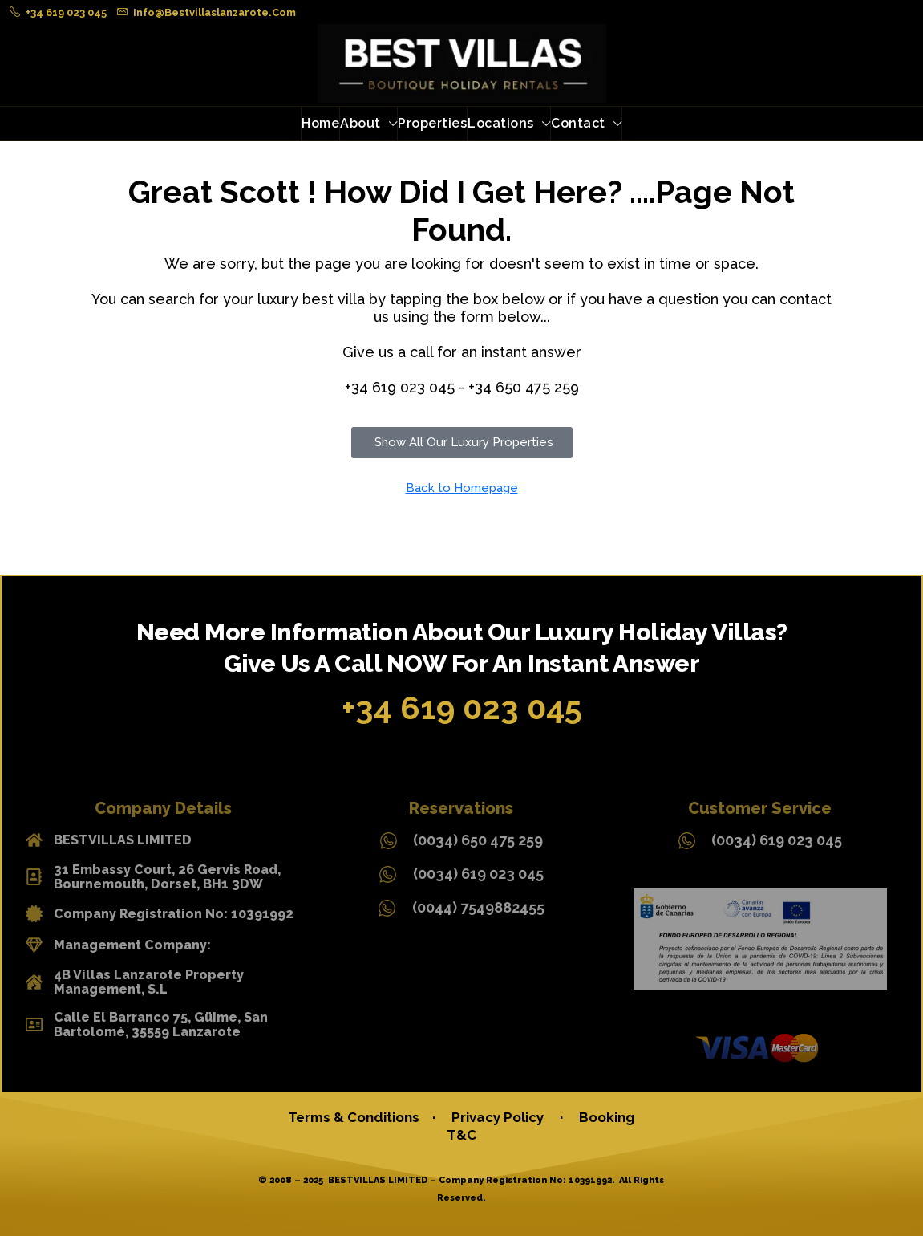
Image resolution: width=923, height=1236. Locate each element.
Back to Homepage (462, 488)
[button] (462, 442)
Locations (501, 123)
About (360, 123)
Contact (578, 123)
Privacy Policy (497, 1117)
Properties (432, 123)
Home (320, 123)
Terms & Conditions (357, 1117)
